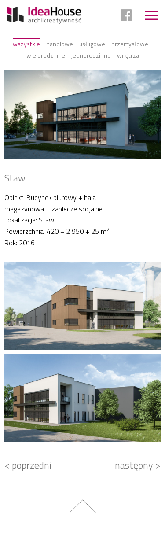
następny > (138, 465)
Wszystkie (26, 43)
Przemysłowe (129, 43)
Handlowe (59, 43)
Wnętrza (128, 55)
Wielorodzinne (45, 55)
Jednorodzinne (91, 55)
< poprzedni (27, 465)
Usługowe (92, 43)
